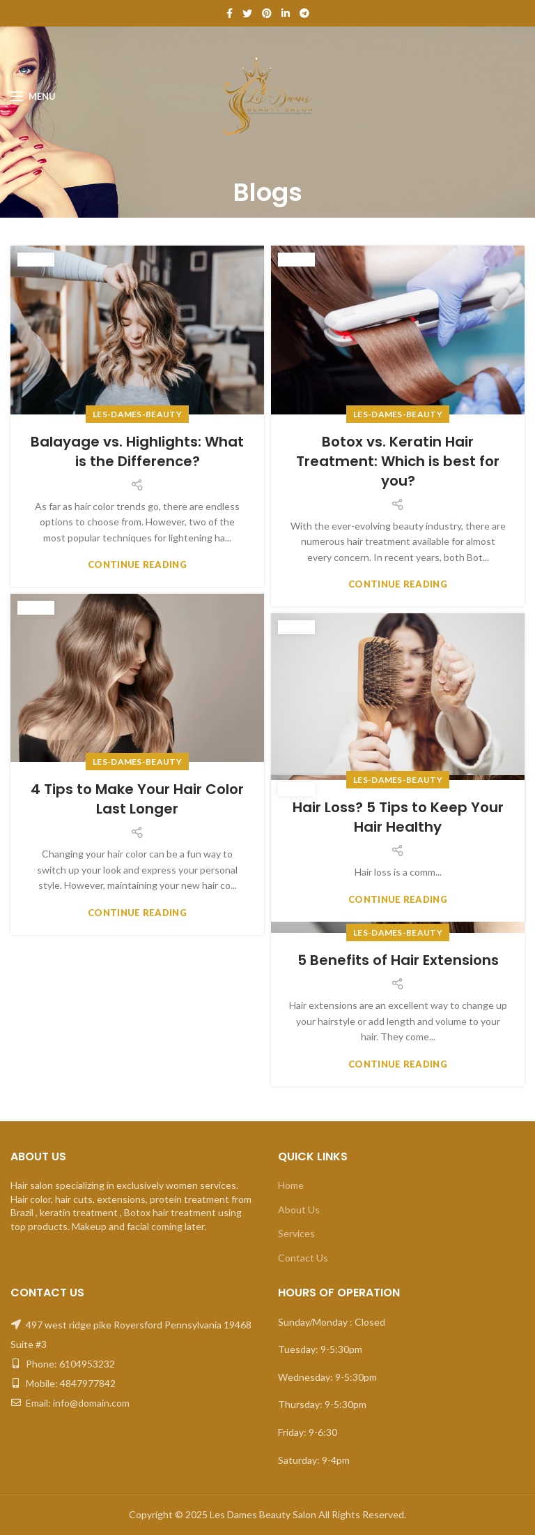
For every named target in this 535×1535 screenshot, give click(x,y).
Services (296, 1233)
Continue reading (137, 564)
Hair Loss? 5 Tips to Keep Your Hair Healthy (398, 817)
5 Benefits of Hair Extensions (398, 960)
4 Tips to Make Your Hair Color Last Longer (137, 798)
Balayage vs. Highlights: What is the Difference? (137, 451)
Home (291, 1185)
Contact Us (303, 1258)
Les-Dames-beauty (137, 414)
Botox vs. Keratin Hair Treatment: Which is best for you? (397, 461)
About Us (299, 1209)
